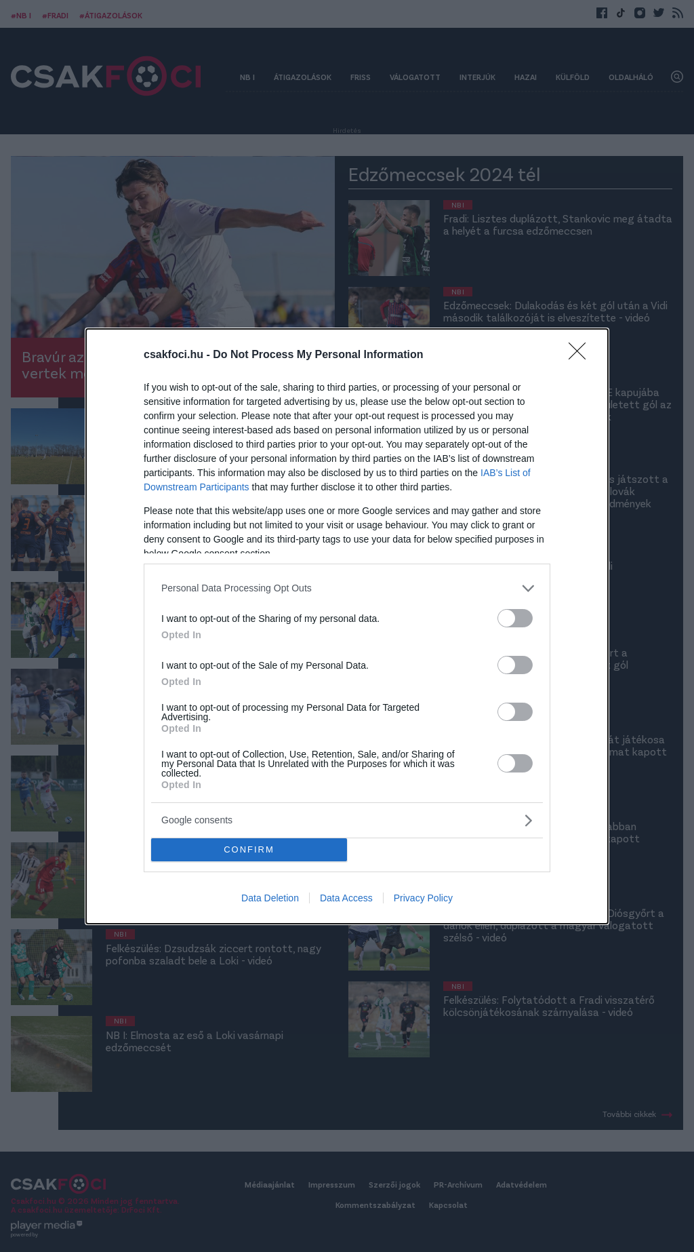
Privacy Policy (423, 898)
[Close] (581, 355)
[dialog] (347, 626)
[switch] (515, 618)
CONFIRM (249, 849)
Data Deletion (270, 898)
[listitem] (347, 588)
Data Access (346, 898)
